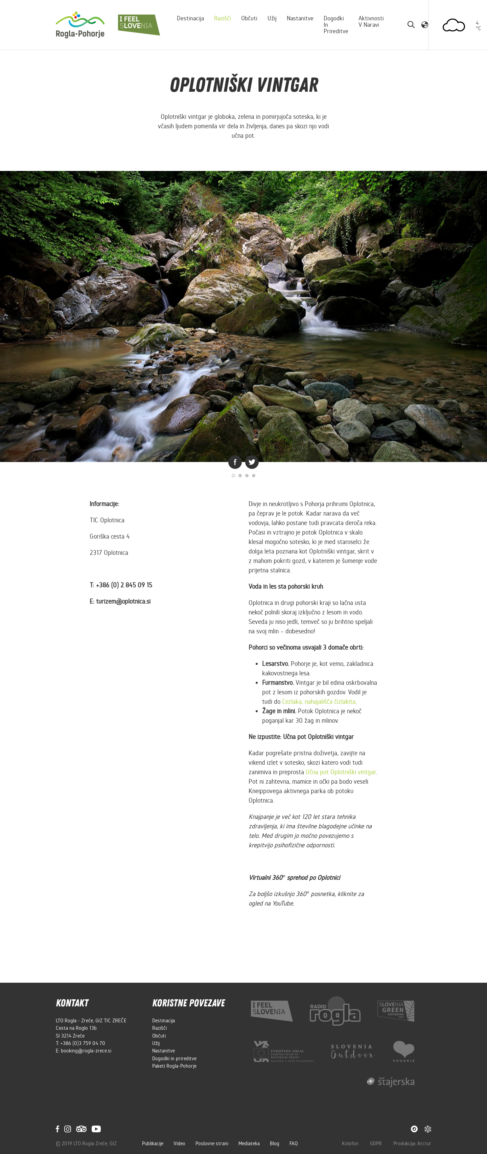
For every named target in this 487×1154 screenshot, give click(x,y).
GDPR (376, 1143)
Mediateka (249, 1143)
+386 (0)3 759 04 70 (82, 1043)
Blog (274, 1143)
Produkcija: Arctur (412, 1143)
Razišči (222, 18)
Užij (272, 18)
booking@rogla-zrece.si (86, 1051)
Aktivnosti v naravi (371, 21)
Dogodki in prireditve (336, 25)
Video (179, 1143)
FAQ (293, 1143)
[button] (424, 24)
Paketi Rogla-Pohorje (174, 1066)
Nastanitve (300, 18)
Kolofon (351, 1143)
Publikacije (152, 1143)
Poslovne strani (211, 1143)
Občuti (249, 18)
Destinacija (190, 18)
